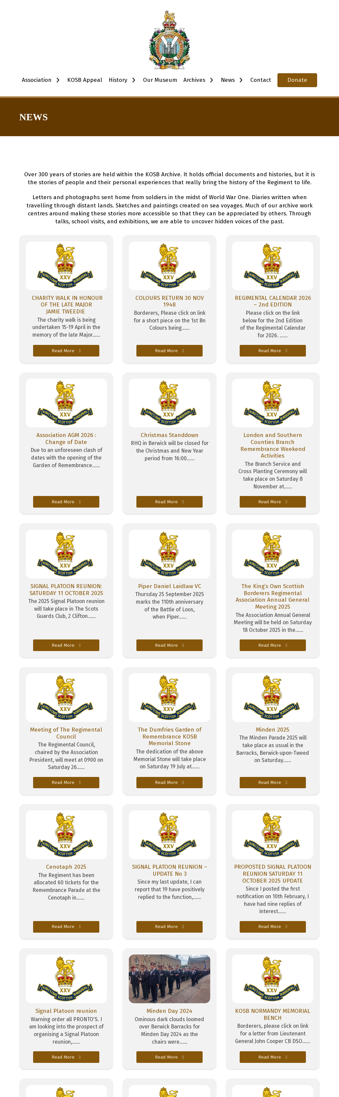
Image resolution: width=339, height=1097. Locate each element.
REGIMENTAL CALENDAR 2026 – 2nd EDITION (273, 301)
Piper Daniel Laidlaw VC (169, 586)
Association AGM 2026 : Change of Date (66, 439)
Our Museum (160, 80)
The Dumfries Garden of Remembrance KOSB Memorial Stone (169, 736)
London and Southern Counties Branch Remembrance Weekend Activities (272, 445)
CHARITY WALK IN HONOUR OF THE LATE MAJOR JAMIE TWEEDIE (66, 305)
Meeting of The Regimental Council (66, 733)
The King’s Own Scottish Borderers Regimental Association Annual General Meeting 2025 (273, 596)
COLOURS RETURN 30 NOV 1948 (169, 301)
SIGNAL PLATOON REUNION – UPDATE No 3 (169, 870)
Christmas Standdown (170, 435)
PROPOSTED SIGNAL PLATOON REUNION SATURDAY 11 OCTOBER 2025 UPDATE (272, 873)
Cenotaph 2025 (66, 866)
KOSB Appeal (84, 80)
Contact (260, 80)
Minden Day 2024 (169, 1011)
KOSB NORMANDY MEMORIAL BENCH (272, 1014)
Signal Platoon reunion (66, 1011)
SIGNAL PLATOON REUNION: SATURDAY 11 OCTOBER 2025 (66, 590)
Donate (297, 80)
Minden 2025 (272, 729)
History (118, 80)
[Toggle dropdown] (58, 80)
